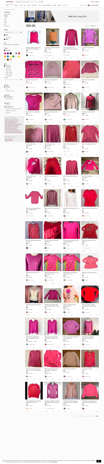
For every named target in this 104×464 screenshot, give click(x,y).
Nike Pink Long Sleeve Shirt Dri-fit (70, 177)
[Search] (31, 2)
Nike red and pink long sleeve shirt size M (52, 241)
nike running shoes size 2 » (11, 128)
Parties (59, 5)
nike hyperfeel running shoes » (12, 125)
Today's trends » (9, 140)
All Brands (7, 37)
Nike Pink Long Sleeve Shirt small (87, 177)
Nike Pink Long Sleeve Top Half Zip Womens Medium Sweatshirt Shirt (52, 401)
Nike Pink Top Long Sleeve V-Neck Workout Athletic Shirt (33, 337)
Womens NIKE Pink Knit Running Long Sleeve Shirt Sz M (33, 401)
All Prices (7, 65)
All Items (7, 87)
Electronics (34, 5)
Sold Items (7, 112)
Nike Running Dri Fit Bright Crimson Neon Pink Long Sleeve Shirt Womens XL (89, 305)
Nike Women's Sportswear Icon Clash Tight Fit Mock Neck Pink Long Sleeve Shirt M (89, 401)
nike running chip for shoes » (11, 126)
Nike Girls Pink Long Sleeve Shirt (30, 144)
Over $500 (7, 76)
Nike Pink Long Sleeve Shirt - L (52, 112)
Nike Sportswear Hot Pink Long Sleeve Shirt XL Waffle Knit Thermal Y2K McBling (33, 48)
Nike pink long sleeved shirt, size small (71, 209)
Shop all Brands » (9, 139)
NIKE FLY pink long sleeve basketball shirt (69, 305)
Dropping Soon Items (10, 110)
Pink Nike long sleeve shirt (69, 368)
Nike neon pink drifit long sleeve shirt (89, 209)
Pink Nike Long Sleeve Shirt (88, 112)
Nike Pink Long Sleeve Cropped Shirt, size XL (52, 48)
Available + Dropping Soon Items (12, 108)
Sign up (97, 1)
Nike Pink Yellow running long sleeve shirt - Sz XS (52, 273)
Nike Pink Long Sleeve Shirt (51, 79)
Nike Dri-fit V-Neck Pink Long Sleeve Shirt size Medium (51, 369)
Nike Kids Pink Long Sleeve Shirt (30, 177)
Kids (25, 5)
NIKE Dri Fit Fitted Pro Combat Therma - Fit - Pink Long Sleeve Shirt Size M (33, 369)
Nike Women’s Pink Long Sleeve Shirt (52, 209)
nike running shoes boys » (11, 122)
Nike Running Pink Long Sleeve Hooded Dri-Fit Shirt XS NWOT (70, 401)
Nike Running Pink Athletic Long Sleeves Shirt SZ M (70, 241)
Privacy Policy (54, 462)
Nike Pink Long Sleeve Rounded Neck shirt (33, 241)
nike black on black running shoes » (13, 131)
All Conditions (8, 97)
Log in (92, 1)
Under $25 (7, 67)
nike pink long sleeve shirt (88, 47)
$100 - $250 (8, 72)
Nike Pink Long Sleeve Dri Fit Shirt (51, 177)
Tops (6, 17)
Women (16, 5)
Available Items (8, 106)
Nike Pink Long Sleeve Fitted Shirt (70, 144)
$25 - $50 (7, 69)
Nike (9, 9)
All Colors (7, 50)
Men (21, 5)
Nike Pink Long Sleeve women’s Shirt (89, 273)
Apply (21, 79)
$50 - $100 (7, 71)
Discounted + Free (9, 91)
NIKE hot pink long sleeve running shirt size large (88, 337)
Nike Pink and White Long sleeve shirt (33, 305)
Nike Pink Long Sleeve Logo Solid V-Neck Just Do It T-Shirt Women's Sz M (52, 305)
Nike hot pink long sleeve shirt (33, 112)
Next (97, 416)
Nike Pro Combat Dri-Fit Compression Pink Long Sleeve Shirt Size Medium (70, 48)
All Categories (7, 14)
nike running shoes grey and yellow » (13, 124)
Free (6, 89)
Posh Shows (65, 5)
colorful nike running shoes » (11, 119)
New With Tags (8, 98)
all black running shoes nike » (12, 129)
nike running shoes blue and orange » (14, 132)
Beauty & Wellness (46, 5)
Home (28, 5)
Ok (98, 461)
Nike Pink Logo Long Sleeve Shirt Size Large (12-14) (71, 337)
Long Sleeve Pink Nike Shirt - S (87, 369)
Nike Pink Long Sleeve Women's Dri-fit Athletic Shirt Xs (33, 209)
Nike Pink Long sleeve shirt (32, 79)
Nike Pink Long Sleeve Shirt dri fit (89, 144)
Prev (76, 416)
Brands (54, 5)
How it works (83, 5)
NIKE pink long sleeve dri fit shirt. (32, 273)
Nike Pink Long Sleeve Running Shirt (50, 144)
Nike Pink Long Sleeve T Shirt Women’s (89, 241)
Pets (40, 5)
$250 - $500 (8, 74)
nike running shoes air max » (11, 121)
